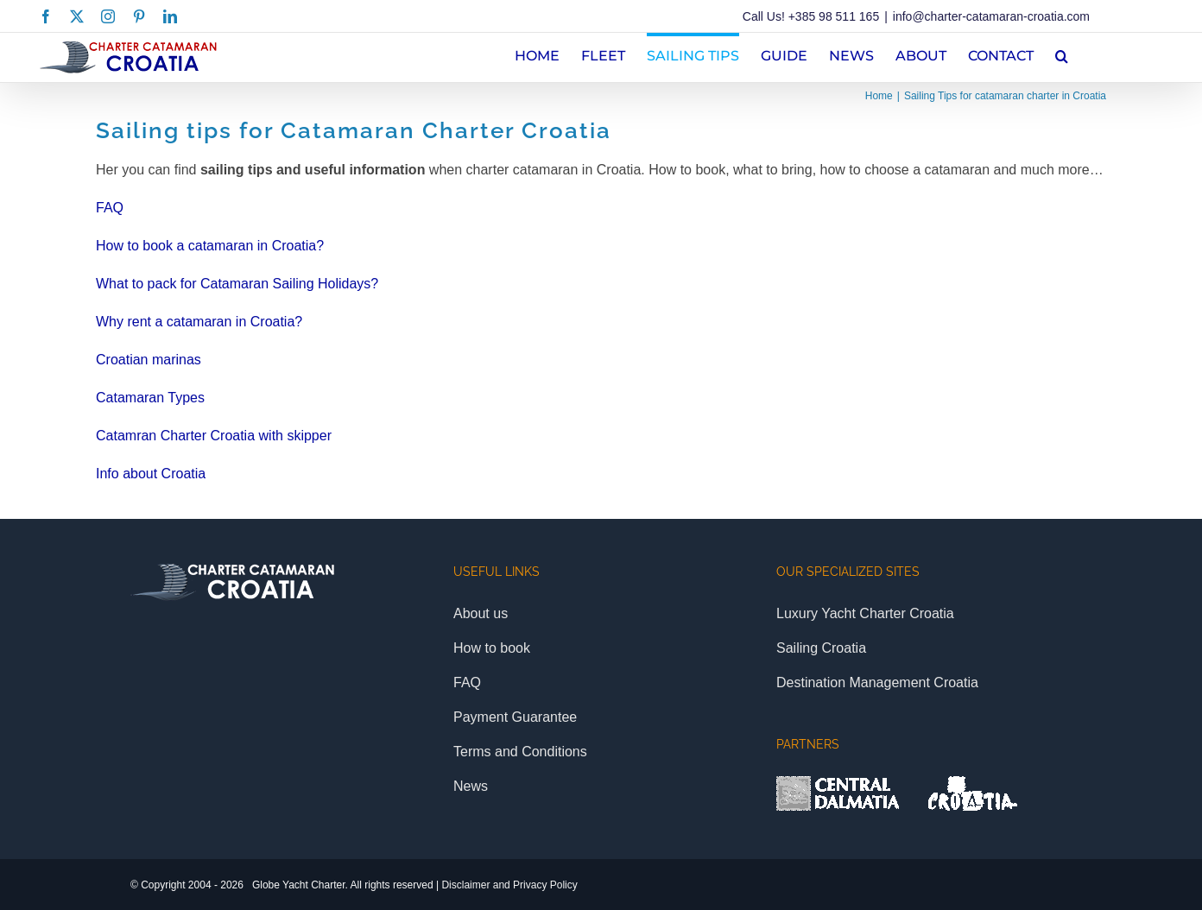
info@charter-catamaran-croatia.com (991, 16)
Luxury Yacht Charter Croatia (865, 613)
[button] (1061, 54)
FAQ (109, 207)
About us (480, 613)
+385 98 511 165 (834, 16)
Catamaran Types (150, 397)
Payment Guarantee (515, 717)
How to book (491, 648)
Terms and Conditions (520, 751)
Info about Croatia (151, 473)
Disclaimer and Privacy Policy (509, 885)
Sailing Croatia (821, 648)
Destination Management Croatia (877, 682)
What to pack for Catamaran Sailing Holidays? (237, 283)
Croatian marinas (148, 359)
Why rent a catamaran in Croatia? (199, 321)
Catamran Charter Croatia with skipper (214, 435)
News (470, 786)
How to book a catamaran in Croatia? (210, 245)
